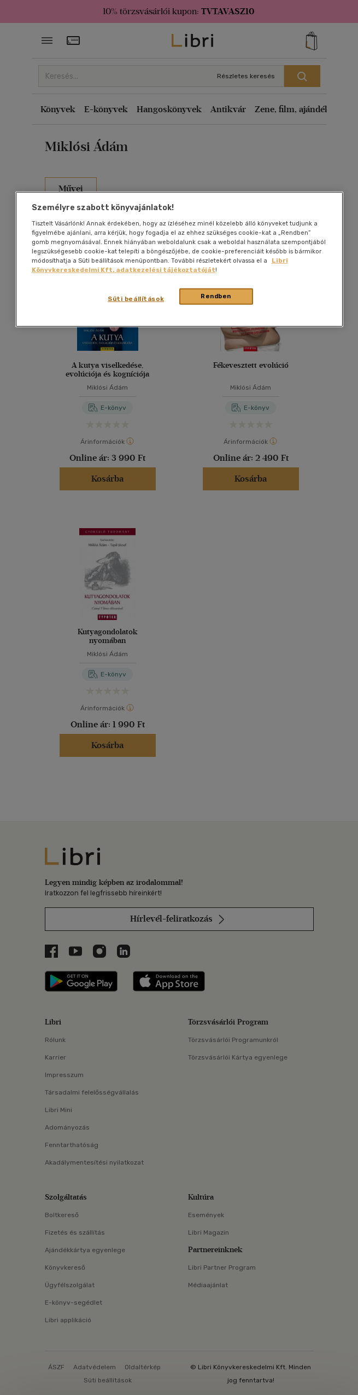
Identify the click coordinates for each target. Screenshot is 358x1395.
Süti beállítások (136, 299)
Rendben (216, 296)
